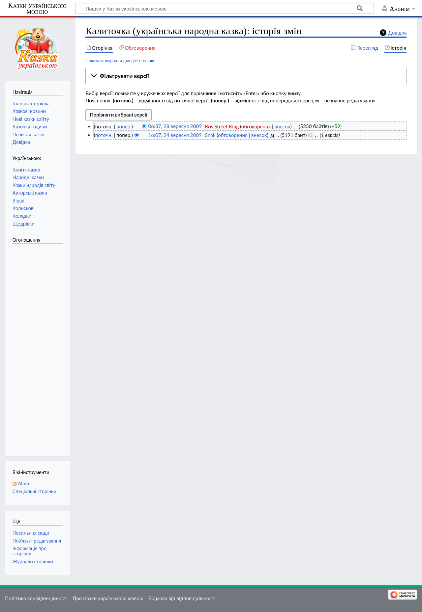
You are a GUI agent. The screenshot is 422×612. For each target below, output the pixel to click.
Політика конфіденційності (36, 598)
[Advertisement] (39, 346)
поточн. (104, 135)
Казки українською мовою (37, 8)
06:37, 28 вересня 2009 (174, 126)
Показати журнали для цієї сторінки (120, 60)
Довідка (397, 33)
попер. (124, 126)
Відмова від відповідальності (181, 598)
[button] (246, 76)
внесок (282, 126)
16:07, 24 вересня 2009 (174, 135)
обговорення (256, 126)
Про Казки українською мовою (108, 598)
